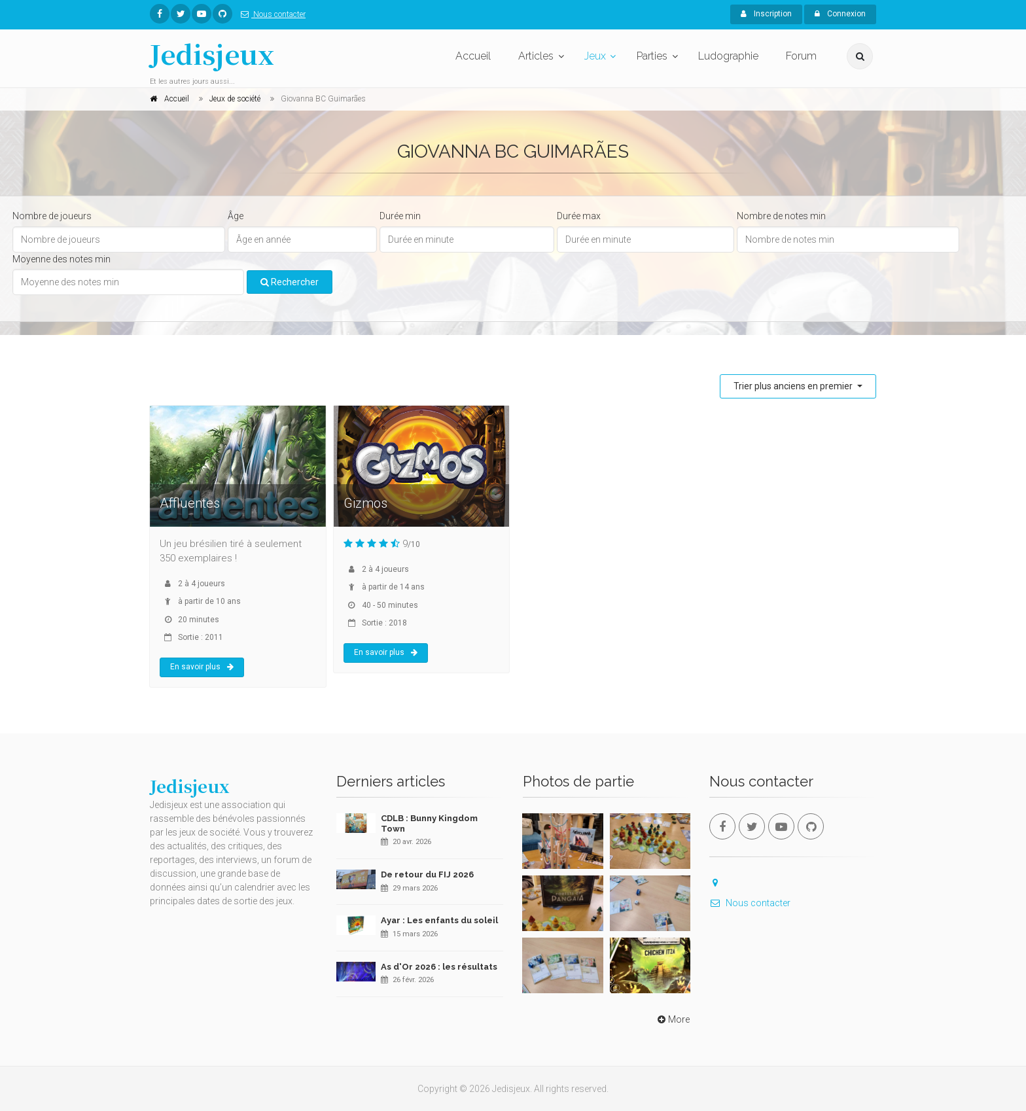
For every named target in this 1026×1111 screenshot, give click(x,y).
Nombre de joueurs (52, 216)
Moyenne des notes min (61, 259)
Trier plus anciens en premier (794, 386)
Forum (801, 56)
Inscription (766, 13)
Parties (652, 56)
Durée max (579, 216)
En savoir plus (202, 666)
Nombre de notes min (781, 216)
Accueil (473, 56)
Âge (235, 216)
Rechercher (289, 282)
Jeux (595, 56)
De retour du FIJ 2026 (427, 874)
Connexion (840, 13)
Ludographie (728, 56)
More (672, 1019)
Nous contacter (271, 14)
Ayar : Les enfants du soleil (439, 920)
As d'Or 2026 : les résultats (439, 967)
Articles (536, 56)
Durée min (400, 216)
